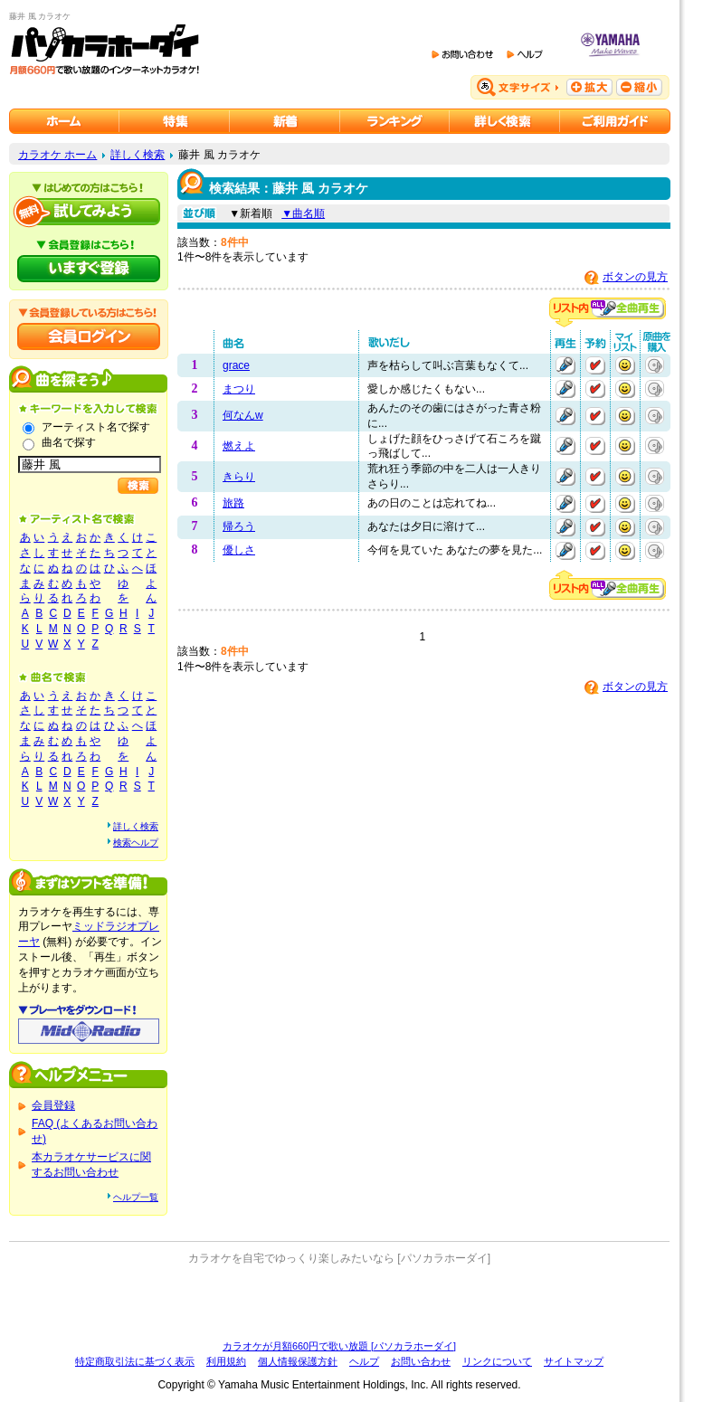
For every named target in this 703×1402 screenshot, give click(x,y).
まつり (239, 389)
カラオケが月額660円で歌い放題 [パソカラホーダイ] (339, 1345)
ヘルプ (364, 1361)
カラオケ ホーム (57, 154)
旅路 (233, 503)
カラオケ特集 (174, 121)
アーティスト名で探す (96, 427)
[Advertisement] (339, 1302)
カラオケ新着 (285, 121)
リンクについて (497, 1361)
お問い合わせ (421, 1361)
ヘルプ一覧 (135, 1197)
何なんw (243, 415)
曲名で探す (69, 442)
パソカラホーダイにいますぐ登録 (88, 268)
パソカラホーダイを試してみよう (88, 211)
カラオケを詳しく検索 (505, 121)
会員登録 (53, 1105)
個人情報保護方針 (297, 1361)
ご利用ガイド (615, 121)
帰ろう (239, 526)
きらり (239, 476)
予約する (595, 365)
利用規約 (226, 1361)
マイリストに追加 (625, 365)
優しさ (239, 550)
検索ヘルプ (135, 843)
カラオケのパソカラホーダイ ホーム (64, 121)
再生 (565, 365)
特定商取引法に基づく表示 (135, 1361)
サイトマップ (573, 1361)
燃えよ (239, 446)
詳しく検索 (137, 154)
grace (236, 365)
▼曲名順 (303, 213)
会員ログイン (88, 336)
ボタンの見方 (635, 276)
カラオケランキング (395, 121)
